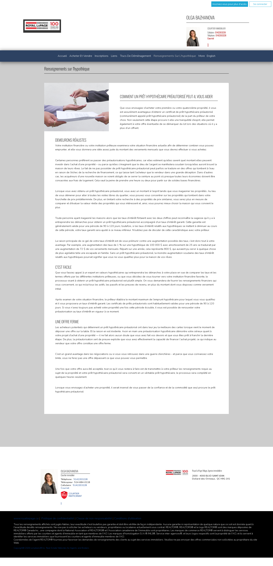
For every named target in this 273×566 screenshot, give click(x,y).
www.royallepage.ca (26, 518)
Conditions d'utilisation (127, 518)
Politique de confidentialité (57, 518)
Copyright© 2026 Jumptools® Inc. (29, 548)
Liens (114, 56)
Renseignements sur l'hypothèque (175, 56)
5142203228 (220, 32)
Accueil (62, 56)
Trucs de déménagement (135, 56)
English (211, 56)
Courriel (210, 38)
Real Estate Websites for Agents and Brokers (67, 548)
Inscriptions (101, 56)
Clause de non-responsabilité (94, 518)
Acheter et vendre (80, 56)
